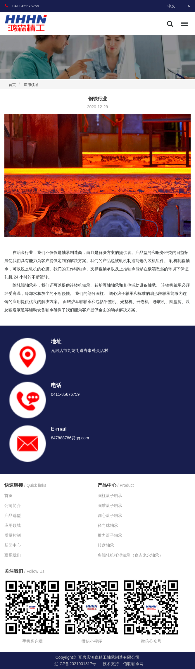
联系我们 (12, 555)
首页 (12, 85)
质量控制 (12, 535)
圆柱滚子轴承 (110, 495)
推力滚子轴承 (110, 535)
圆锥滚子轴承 (110, 505)
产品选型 (12, 515)
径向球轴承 (108, 525)
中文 (171, 6)
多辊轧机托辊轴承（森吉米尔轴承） (130, 555)
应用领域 (31, 85)
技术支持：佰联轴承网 (123, 663)
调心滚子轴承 (110, 515)
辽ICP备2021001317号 (75, 663)
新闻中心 (12, 545)
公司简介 (12, 505)
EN (188, 6)
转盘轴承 (106, 545)
